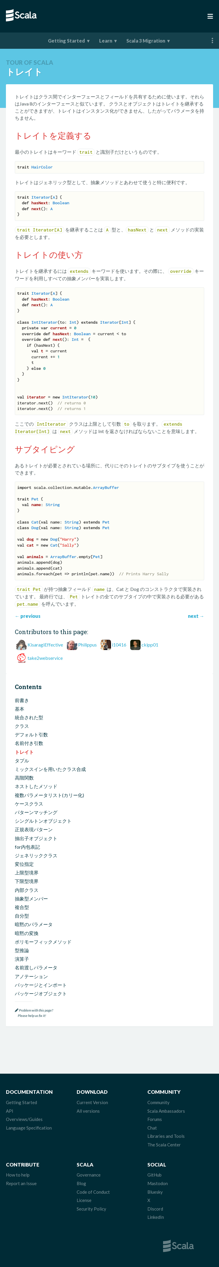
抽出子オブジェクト (36, 838)
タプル (22, 760)
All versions (88, 1111)
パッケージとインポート (41, 985)
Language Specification (29, 1127)
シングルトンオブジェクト (43, 821)
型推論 (22, 950)
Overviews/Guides (24, 1119)
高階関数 (24, 777)
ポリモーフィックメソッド (43, 941)
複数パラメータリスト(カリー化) (49, 795)
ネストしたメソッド (36, 786)
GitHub (154, 1174)
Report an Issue (21, 1183)
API (9, 1111)
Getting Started (66, 40)
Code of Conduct (93, 1192)
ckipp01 (149, 644)
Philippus (87, 644)
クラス (22, 726)
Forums (154, 1119)
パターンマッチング (36, 812)
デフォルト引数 (31, 734)
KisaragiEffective (45, 644)
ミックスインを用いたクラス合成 (50, 769)
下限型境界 (26, 881)
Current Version (92, 1102)
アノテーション (31, 976)
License (84, 1200)
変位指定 (24, 864)
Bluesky (155, 1192)
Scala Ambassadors (166, 1111)
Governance (89, 1174)
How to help (18, 1174)
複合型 (22, 907)
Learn (105, 40)
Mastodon (157, 1183)
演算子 (22, 959)
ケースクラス (29, 803)
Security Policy (91, 1208)
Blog (81, 1183)
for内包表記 (27, 847)
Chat (152, 1127)
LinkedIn (155, 1217)
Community (158, 1102)
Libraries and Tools (166, 1136)
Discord (155, 1208)
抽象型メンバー (31, 898)
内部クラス (26, 890)
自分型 (22, 915)
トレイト (24, 752)
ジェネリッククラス (36, 855)
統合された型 (29, 717)
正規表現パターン (34, 829)
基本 (19, 709)
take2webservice (45, 658)
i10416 (119, 644)
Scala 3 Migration (145, 40)
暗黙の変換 (26, 933)
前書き (22, 700)
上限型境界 (26, 872)
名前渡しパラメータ (36, 967)
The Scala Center (164, 1144)
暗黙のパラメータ (34, 924)
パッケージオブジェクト (41, 993)
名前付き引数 (29, 743)
